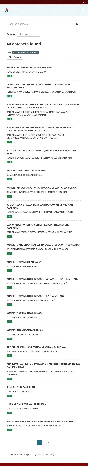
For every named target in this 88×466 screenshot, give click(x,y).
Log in (81, 2)
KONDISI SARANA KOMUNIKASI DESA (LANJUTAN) (35, 296)
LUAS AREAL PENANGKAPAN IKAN (26, 404)
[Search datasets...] (40, 24)
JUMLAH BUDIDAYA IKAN (21, 387)
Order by (11, 34)
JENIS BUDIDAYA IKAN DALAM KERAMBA (30, 67)
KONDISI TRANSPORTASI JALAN (25, 330)
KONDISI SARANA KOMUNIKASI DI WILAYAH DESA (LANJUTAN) (42, 279)
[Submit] (77, 24)
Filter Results (14, 57)
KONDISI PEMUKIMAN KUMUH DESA (27, 170)
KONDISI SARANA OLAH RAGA (24, 262)
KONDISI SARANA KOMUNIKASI (24, 313)
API (40, 455)
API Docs (50, 455)
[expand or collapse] (83, 10)
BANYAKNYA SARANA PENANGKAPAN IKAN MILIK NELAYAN (41, 421)
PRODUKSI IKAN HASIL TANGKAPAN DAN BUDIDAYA (36, 347)
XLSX (9, 76)
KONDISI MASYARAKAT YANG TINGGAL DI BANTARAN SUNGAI (42, 188)
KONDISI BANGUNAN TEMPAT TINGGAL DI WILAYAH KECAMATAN (43, 245)
